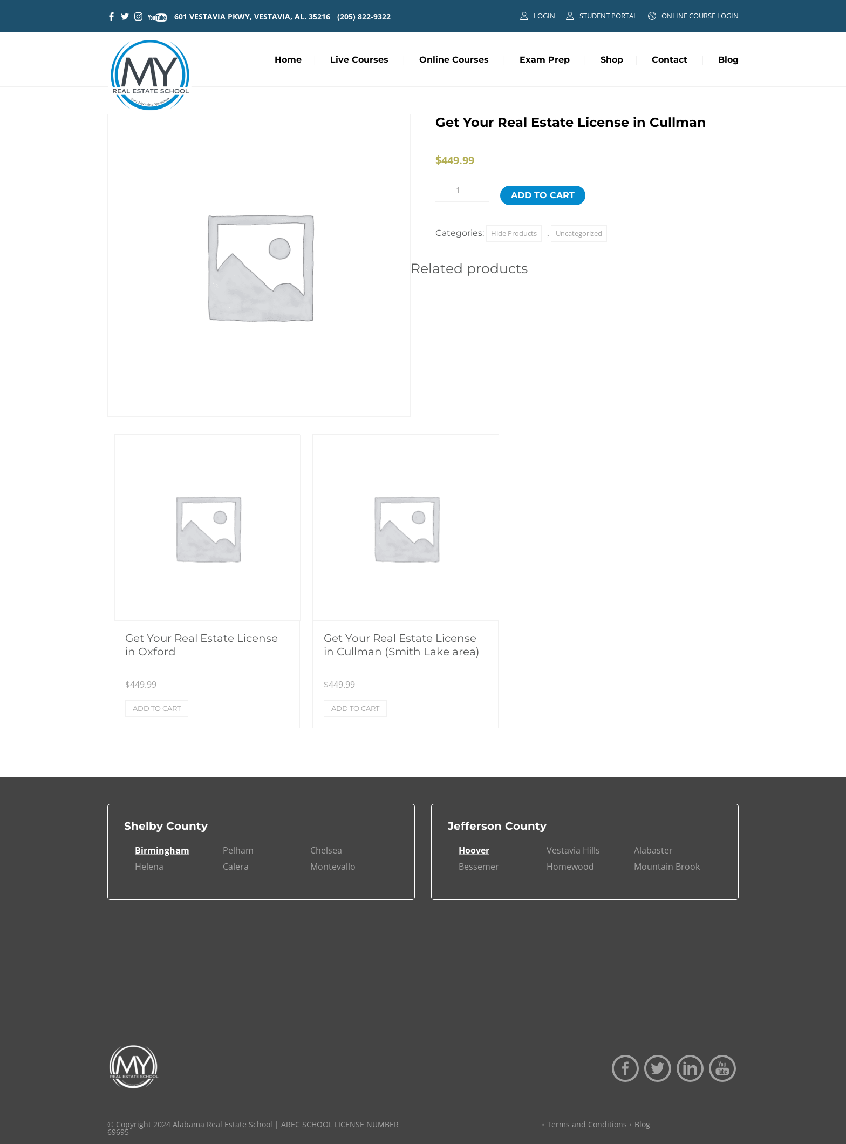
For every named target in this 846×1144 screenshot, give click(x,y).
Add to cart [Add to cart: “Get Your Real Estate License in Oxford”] (157, 708)
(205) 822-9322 (364, 16)
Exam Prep (545, 60)
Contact (669, 60)
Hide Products (514, 233)
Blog (728, 60)
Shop (612, 60)
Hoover (474, 850)
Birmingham (162, 850)
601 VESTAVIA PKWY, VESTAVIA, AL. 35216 (252, 16)
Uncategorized (579, 233)
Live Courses (359, 60)
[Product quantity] (462, 190)
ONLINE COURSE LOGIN (700, 16)
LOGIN (544, 16)
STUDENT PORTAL (608, 16)
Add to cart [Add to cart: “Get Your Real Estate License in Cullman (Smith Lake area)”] (355, 708)
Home (288, 60)
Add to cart (543, 195)
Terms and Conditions (587, 1124)
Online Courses (454, 60)
